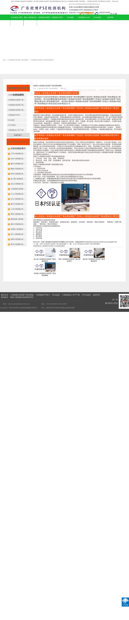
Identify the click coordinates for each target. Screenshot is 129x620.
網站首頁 (4, 295)
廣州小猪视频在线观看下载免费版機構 (17, 204)
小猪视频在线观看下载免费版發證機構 (17, 189)
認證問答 (110, 17)
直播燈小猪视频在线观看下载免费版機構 (17, 229)
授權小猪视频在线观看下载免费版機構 (17, 239)
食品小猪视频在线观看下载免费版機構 (17, 184)
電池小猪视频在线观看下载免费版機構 (17, 244)
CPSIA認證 (97, 17)
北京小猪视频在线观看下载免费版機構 (17, 199)
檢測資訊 (4, 297)
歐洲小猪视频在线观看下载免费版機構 (17, 174)
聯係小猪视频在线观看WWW (21, 297)
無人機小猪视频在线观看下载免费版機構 (17, 179)
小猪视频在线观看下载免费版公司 (17, 105)
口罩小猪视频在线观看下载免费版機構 (17, 154)
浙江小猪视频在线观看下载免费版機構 (17, 234)
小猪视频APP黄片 (57, 17)
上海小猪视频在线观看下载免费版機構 (17, 209)
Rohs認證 (70, 17)
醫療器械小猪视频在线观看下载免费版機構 (17, 219)
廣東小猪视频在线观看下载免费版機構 (17, 224)
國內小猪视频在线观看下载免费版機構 (17, 164)
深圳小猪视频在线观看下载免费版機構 (17, 159)
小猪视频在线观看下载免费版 (43, 20)
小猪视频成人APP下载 (83, 20)
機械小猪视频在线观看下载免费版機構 (17, 169)
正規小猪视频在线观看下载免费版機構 (86, 244)
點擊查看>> (18, 135)
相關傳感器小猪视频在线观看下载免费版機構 (49, 246)
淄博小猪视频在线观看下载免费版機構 (53, 244)
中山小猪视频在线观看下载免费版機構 (17, 194)
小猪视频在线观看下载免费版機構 (41, 60)
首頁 (4, 60)
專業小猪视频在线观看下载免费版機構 (17, 214)
